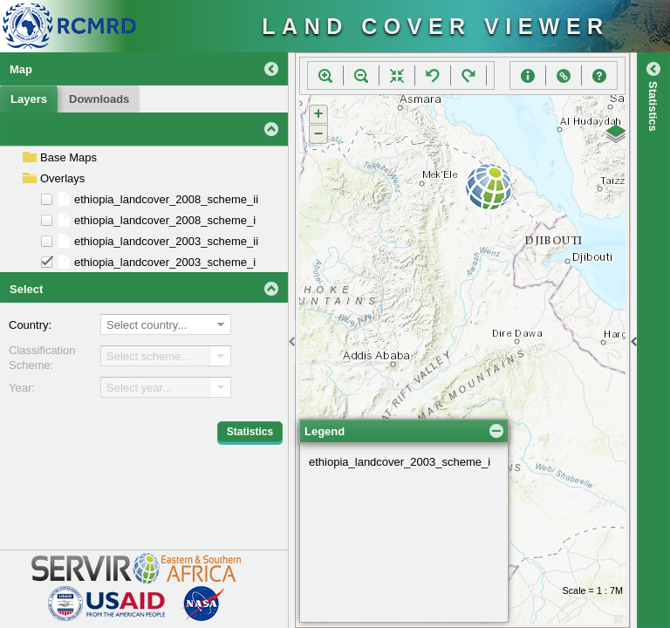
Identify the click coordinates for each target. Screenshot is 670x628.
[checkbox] (46, 199)
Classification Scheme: (42, 358)
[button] (325, 75)
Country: (30, 324)
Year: (22, 387)
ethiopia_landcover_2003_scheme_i (399, 361)
